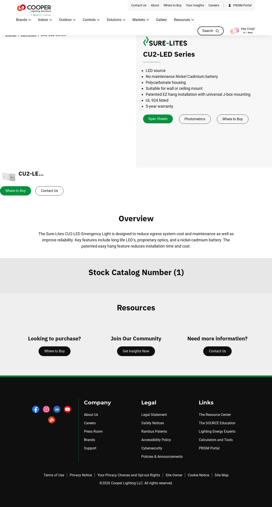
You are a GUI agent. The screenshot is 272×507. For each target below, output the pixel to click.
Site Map (222, 475)
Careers (90, 423)
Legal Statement (154, 415)
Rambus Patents (154, 431)
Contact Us (49, 191)
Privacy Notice (81, 475)
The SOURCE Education (217, 423)
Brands (89, 440)
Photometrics (194, 119)
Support (90, 448)
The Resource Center (215, 415)
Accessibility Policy (156, 440)
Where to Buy (232, 119)
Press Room (93, 431)
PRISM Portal (209, 448)
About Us (91, 415)
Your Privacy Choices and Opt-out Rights (128, 475)
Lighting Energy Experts (217, 431)
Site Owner (174, 475)
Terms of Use (54, 475)
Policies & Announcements (162, 456)
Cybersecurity (151, 448)
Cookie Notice (198, 475)
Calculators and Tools (216, 440)
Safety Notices (152, 423)
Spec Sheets (158, 119)
